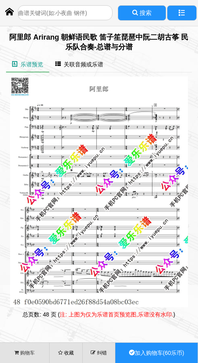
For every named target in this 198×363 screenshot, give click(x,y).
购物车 (25, 352)
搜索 (142, 12)
